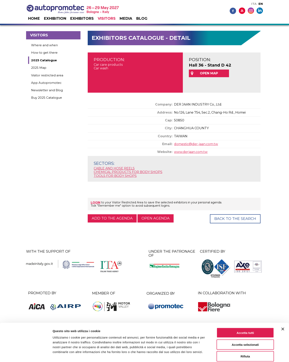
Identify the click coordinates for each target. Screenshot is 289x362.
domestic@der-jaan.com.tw (196, 144)
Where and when (44, 45)
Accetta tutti (245, 312)
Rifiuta (245, 336)
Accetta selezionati (245, 324)
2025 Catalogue (44, 60)
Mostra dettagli (211, 354)
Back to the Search (235, 218)
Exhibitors (82, 18)
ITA (253, 4)
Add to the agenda (112, 218)
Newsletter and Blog (47, 90)
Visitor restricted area (47, 75)
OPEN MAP (209, 73)
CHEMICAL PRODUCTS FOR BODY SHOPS (128, 172)
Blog (141, 18)
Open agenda (155, 218)
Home (34, 18)
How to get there (44, 52)
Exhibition (55, 18)
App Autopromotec (46, 83)
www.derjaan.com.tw (191, 152)
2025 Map (38, 68)
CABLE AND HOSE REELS (114, 168)
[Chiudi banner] (282, 309)
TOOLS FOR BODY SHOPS (115, 176)
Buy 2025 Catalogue (46, 97)
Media (126, 18)
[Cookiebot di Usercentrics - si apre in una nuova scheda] (26, 354)
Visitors (107, 18)
